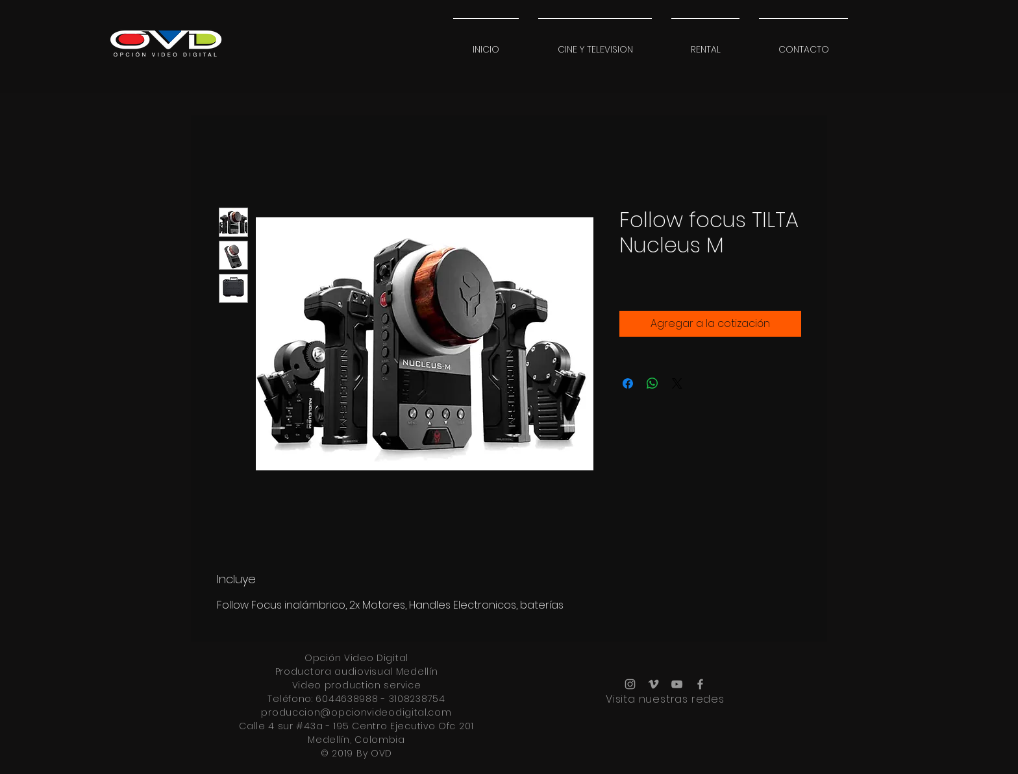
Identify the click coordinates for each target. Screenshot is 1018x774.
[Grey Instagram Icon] (630, 684)
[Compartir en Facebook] (628, 383)
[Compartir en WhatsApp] (652, 383)
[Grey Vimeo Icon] (653, 684)
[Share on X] (677, 383)
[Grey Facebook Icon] (700, 684)
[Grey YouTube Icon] (677, 684)
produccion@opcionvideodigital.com (356, 712)
